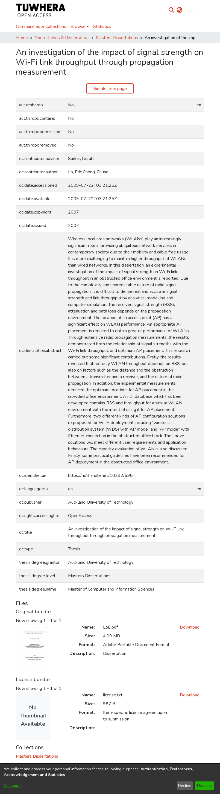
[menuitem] (179, 10)
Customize (13, 785)
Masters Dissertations (117, 38)
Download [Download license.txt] (190, 695)
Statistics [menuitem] (102, 27)
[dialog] (110, 778)
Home (22, 38)
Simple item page (110, 89)
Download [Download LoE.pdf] (190, 627)
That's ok (204, 785)
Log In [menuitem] (191, 10)
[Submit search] (171, 10)
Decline (184, 785)
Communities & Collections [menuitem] (41, 27)
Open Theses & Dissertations (61, 38)
